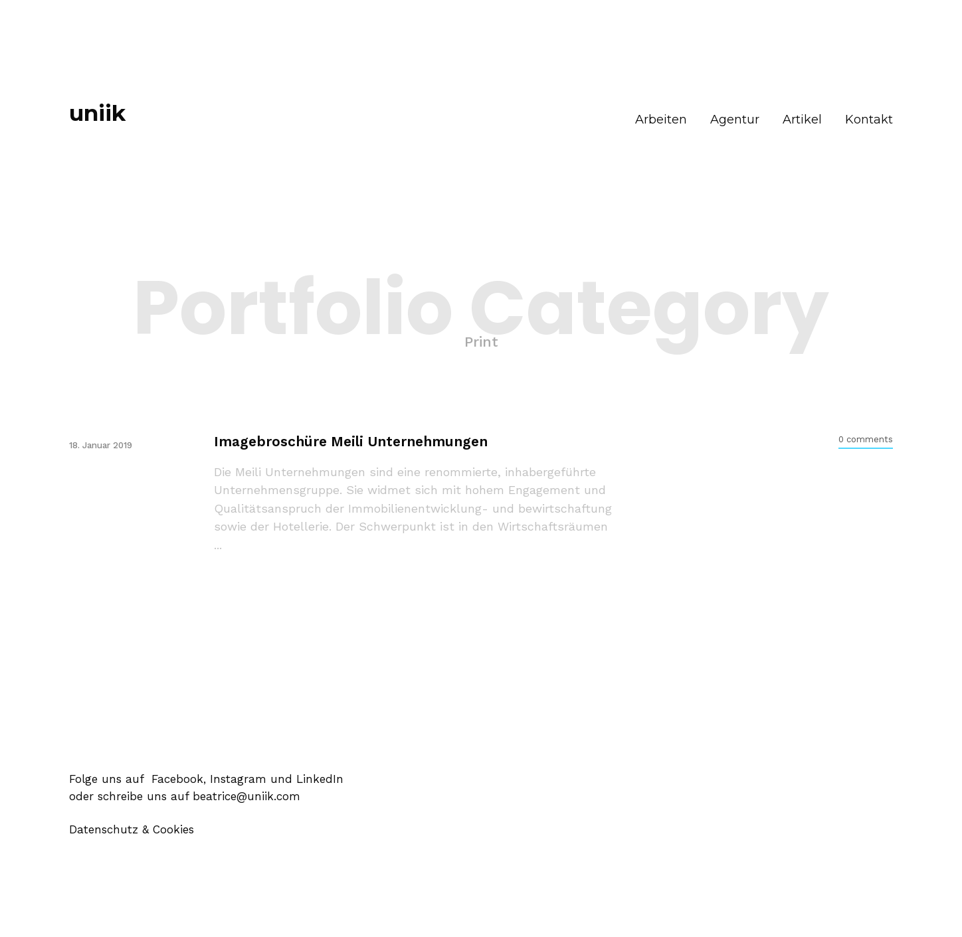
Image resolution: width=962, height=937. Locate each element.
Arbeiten (661, 119)
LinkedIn (319, 779)
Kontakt (869, 119)
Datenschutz (103, 829)
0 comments (865, 439)
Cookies (173, 829)
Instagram (238, 779)
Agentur (734, 119)
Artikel (802, 119)
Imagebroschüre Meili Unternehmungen (351, 441)
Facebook (175, 779)
